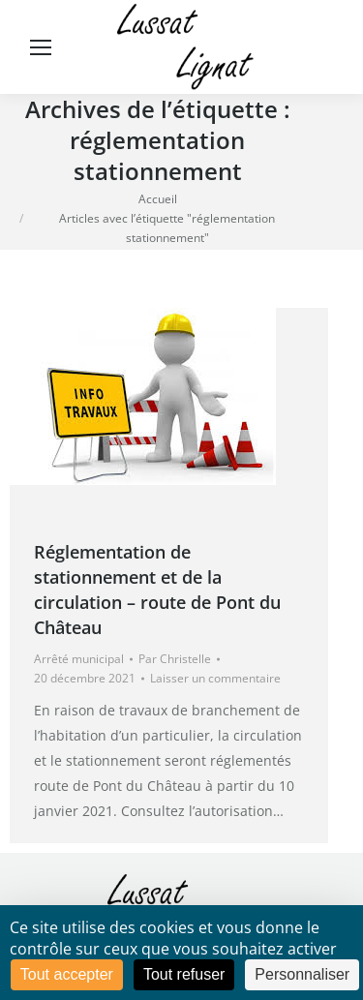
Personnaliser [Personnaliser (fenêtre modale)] (302, 974)
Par (174, 659)
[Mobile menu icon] (40, 47)
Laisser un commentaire (215, 678)
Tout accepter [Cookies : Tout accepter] (66, 974)
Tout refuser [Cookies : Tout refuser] (184, 974)
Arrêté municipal (79, 659)
